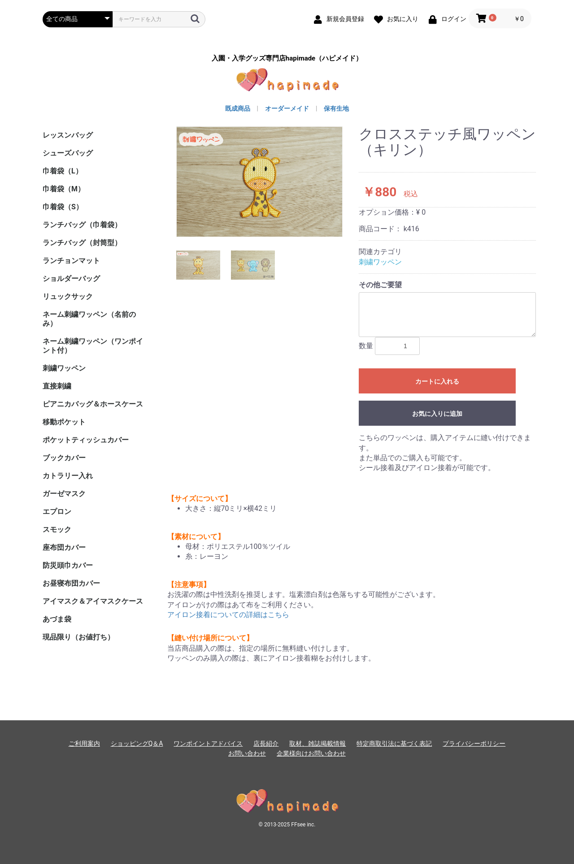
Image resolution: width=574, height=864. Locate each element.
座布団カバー (64, 547)
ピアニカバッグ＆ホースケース (93, 404)
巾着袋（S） (63, 207)
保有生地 (336, 108)
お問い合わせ (247, 753)
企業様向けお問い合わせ (311, 753)
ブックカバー (64, 458)
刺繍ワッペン (64, 368)
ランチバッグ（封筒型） (82, 242)
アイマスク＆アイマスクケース (93, 601)
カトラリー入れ (68, 475)
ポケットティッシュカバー (86, 440)
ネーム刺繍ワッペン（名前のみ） (89, 319)
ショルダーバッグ (71, 278)
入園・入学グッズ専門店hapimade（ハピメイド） (287, 58)
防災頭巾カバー (68, 565)
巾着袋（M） (64, 189)
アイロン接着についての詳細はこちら (228, 614)
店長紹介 (265, 743)
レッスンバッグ (68, 135)
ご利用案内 (84, 743)
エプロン (57, 511)
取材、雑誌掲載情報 (317, 743)
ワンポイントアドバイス (208, 743)
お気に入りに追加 (437, 413)
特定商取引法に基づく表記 (394, 743)
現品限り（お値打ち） (78, 637)
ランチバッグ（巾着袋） (82, 224)
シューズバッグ (68, 153)
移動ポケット (64, 422)
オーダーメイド (287, 108)
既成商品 (237, 108)
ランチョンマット (71, 260)
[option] (260, 182)
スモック (57, 529)
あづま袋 (57, 619)
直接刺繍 (57, 386)
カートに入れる (437, 381)
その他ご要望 (380, 285)
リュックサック (68, 296)
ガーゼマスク (64, 493)
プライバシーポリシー (474, 743)
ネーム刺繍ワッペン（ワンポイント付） (93, 345)
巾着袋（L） (63, 171)
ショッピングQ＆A (137, 743)
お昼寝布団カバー (71, 583)
